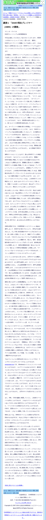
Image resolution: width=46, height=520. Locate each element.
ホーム (5, 7)
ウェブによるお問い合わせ (23, 502)
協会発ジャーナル (27, 7)
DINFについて (33, 5)
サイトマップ (26, 5)
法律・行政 (16, 9)
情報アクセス (11, 7)
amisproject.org (9, 364)
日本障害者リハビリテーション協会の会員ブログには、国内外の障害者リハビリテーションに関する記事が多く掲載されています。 (23, 515)
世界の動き (19, 7)
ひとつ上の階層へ (18, 485)
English (20, 5)
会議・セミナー (8, 9)
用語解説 (40, 5)
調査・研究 (35, 7)
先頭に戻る (8, 485)
